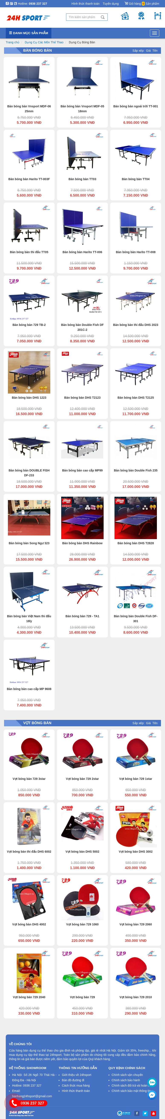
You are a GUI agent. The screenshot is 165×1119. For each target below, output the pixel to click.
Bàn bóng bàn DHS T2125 (135, 397)
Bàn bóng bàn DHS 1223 (29, 397)
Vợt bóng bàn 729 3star (29, 779)
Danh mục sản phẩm (28, 33)
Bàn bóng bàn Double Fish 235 (136, 470)
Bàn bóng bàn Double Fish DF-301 (136, 618)
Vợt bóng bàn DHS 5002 (82, 851)
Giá (148, 50)
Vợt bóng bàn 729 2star (82, 779)
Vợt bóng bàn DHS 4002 (29, 924)
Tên (155, 50)
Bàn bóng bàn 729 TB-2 (29, 325)
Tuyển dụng (111, 3)
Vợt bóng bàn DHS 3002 (135, 851)
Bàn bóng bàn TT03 (82, 179)
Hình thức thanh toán (86, 3)
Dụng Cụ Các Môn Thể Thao (44, 42)
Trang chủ (12, 42)
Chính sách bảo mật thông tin (131, 1091)
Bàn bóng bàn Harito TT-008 (136, 252)
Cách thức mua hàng (76, 1085)
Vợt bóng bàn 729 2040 (29, 997)
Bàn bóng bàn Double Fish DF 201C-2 (82, 327)
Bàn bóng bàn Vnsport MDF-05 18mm (82, 109)
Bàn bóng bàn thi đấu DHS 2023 (135, 325)
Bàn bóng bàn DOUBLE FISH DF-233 (29, 473)
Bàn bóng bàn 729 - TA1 (82, 616)
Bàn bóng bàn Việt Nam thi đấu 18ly (29, 618)
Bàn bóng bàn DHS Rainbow (82, 543)
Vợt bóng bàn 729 (82, 997)
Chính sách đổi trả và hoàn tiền (132, 1085)
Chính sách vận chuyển (127, 1075)
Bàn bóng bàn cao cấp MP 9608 (29, 689)
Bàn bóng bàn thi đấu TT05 (29, 252)
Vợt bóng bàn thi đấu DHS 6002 (29, 851)
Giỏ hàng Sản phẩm (141, 3)
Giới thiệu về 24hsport (76, 1075)
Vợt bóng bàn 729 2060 (135, 924)
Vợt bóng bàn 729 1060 (82, 924)
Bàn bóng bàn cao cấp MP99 (82, 470)
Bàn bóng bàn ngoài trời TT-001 (135, 106)
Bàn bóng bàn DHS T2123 (82, 397)
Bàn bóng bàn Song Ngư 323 (29, 543)
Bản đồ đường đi (73, 1080)
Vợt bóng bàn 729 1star (135, 779)
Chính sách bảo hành (126, 1080)
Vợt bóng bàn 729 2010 (135, 997)
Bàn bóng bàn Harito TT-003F (29, 179)
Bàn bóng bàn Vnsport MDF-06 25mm (29, 109)
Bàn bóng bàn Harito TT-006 (82, 252)
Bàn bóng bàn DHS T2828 (135, 543)
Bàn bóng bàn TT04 (136, 179)
